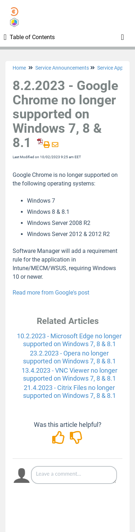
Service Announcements (62, 68)
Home (19, 68)
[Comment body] (74, 475)
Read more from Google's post (51, 292)
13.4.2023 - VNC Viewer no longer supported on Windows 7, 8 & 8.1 (69, 374)
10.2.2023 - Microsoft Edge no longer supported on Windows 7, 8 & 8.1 (69, 340)
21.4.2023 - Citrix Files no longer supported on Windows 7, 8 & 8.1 (69, 391)
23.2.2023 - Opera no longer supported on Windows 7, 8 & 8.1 (69, 357)
